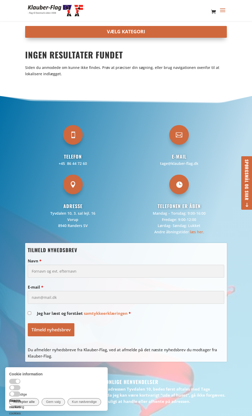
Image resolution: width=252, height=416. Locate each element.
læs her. (197, 231)
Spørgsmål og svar (247, 180)
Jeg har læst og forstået (84, 313)
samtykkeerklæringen (106, 313)
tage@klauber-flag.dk (179, 163)
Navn (34, 260)
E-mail (35, 287)
